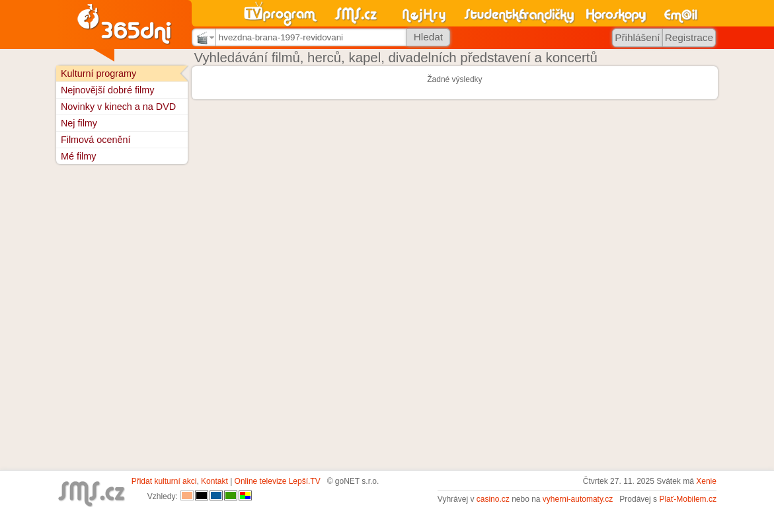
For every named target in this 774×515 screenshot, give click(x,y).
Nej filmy (79, 123)
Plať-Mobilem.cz (687, 499)
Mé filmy (79, 156)
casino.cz (493, 499)
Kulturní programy (98, 73)
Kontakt (214, 481)
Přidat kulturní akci (164, 481)
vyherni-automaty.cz (578, 499)
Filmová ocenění (96, 139)
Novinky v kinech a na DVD (118, 106)
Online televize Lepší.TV (278, 481)
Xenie (706, 481)
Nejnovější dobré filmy (108, 90)
